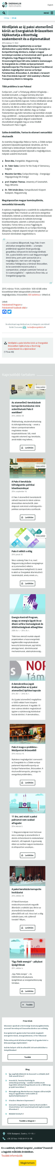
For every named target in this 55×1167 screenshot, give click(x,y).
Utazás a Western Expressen (22, 1100)
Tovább (29, 1004)
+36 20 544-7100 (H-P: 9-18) (19, 1138)
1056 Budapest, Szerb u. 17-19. (21, 1133)
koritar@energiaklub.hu (36, 327)
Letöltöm (29, 447)
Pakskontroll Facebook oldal (15, 307)
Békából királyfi (16, 1114)
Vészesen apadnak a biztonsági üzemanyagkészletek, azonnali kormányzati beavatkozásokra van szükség (26, 1027)
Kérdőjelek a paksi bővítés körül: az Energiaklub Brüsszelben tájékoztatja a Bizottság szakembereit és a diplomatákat (28, 345)
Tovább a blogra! (27, 1120)
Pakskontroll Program (12, 304)
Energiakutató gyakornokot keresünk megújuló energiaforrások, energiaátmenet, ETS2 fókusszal (25, 1034)
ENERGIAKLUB (11, 4)
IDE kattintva (35, 294)
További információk (11, 1156)
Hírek (14, 18)
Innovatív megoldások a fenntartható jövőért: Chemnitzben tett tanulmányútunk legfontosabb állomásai (29, 1107)
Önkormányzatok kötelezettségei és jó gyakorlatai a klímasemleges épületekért (26, 1041)
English (50, 5)
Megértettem (27, 1163)
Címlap (6, 18)
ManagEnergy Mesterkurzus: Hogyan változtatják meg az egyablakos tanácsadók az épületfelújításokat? (30, 1093)
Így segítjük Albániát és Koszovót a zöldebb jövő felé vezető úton (29, 1075)
